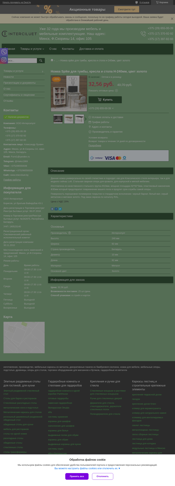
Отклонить (103, 476)
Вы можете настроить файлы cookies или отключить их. (86, 468)
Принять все (77, 476)
